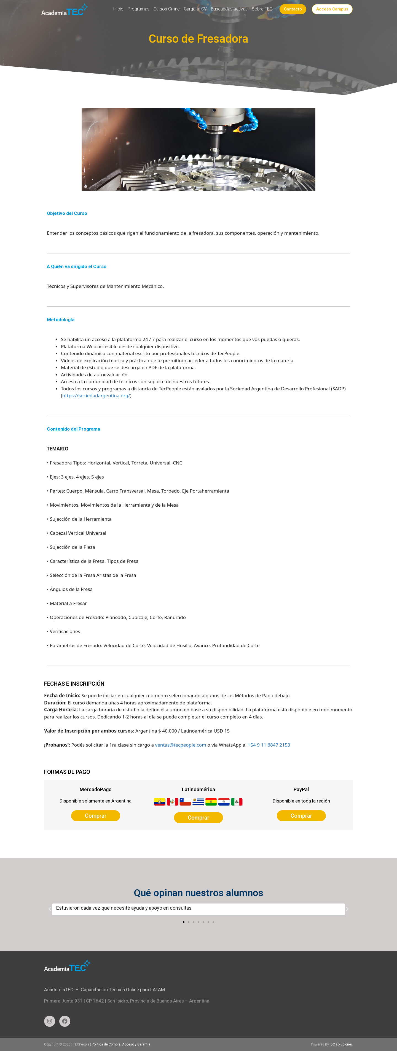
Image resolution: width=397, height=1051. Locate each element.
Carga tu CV (195, 9)
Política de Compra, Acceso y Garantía (121, 1044)
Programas (138, 9)
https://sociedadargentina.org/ (96, 395)
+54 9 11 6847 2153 (269, 745)
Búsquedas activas (229, 9)
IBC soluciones (341, 1044)
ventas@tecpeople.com (180, 745)
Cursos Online (167, 9)
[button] (183, 922)
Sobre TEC (262, 9)
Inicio (118, 9)
